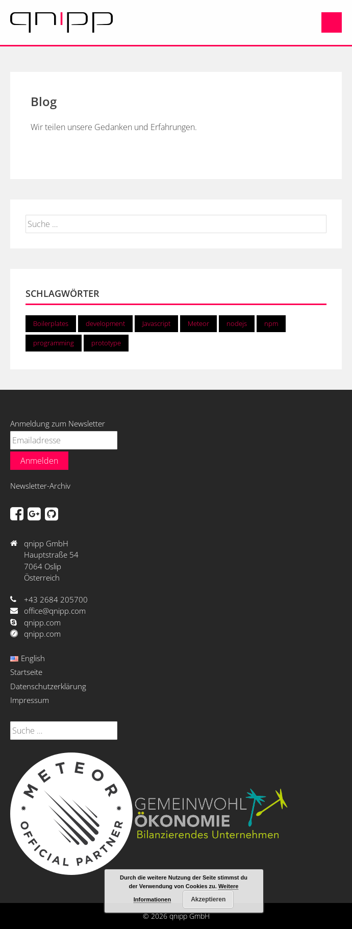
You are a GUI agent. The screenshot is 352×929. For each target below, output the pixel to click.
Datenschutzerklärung (48, 686)
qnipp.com (42, 622)
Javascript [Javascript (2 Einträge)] (156, 323)
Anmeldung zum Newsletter (57, 423)
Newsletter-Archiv (40, 486)
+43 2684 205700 (56, 599)
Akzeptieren (208, 899)
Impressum (29, 700)
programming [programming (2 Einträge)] (53, 342)
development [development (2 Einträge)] (105, 323)
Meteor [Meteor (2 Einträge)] (198, 323)
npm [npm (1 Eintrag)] (271, 323)
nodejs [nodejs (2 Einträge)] (237, 323)
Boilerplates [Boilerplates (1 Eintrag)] (50, 323)
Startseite (26, 672)
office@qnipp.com (55, 611)
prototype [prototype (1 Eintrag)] (106, 342)
